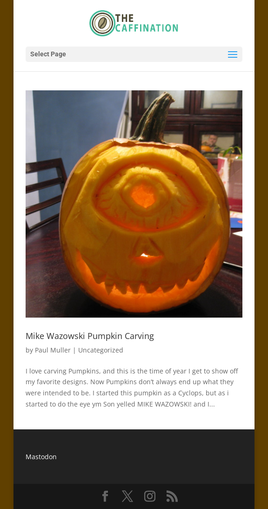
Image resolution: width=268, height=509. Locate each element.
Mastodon (41, 456)
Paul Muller (53, 350)
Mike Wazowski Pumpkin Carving (90, 335)
